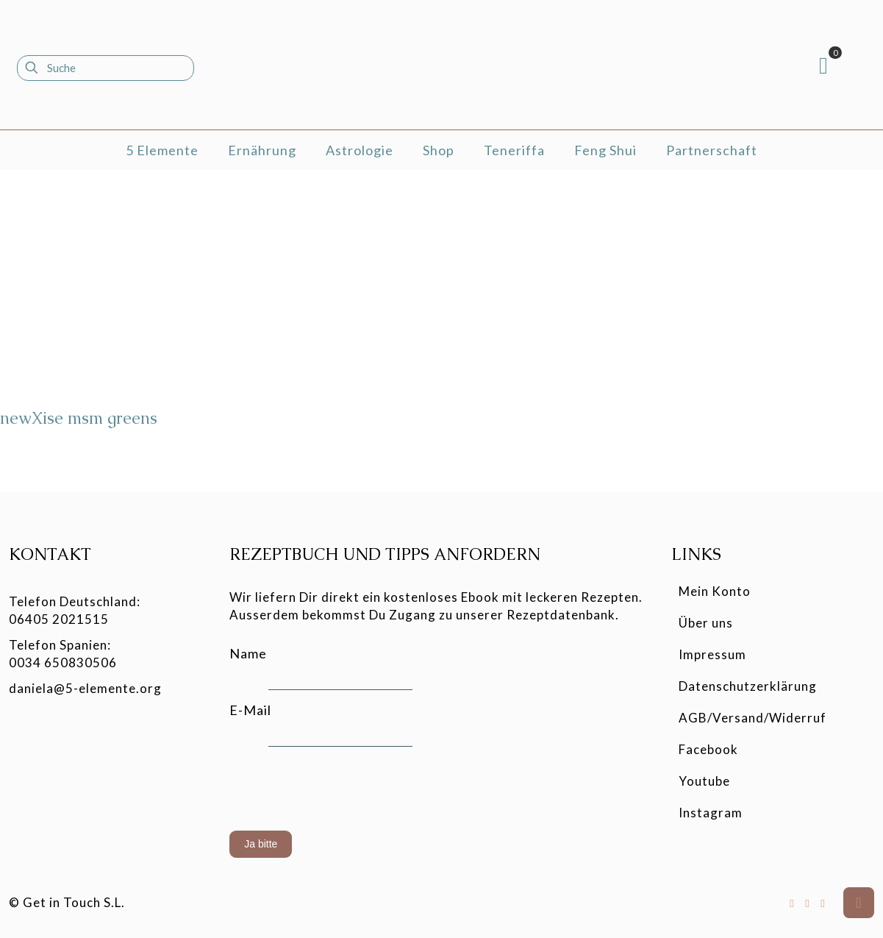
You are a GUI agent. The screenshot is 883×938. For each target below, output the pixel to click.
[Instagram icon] (823, 902)
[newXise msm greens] (113, 294)
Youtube (704, 781)
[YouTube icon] (807, 902)
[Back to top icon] (858, 902)
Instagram (711, 812)
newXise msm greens (78, 418)
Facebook (708, 749)
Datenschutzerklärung (748, 686)
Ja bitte (260, 844)
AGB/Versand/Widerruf (752, 717)
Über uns (706, 622)
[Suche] (105, 68)
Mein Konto (715, 591)
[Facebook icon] (792, 902)
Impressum (712, 654)
